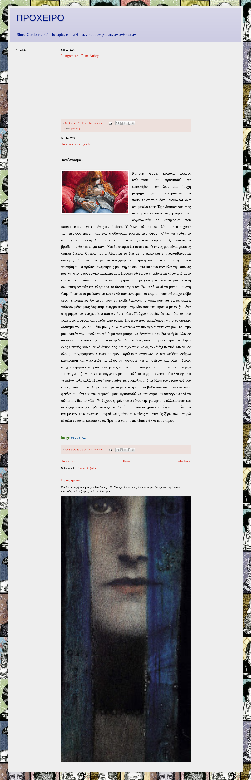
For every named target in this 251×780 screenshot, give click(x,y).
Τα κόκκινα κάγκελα (76, 144)
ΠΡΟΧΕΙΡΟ (40, 18)
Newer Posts (69, 461)
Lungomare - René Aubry (80, 56)
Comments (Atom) (87, 468)
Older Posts (183, 461)
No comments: (97, 123)
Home (126, 461)
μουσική (75, 128)
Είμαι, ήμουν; (71, 480)
